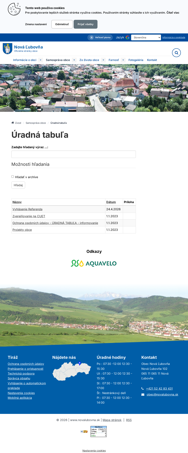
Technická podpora (21, 373)
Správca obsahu (19, 378)
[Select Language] (146, 37)
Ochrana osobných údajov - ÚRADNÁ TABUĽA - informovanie (55, 223)
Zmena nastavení (36, 24)
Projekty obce (22, 230)
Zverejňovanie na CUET (28, 216)
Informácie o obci (24, 60)
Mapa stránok (112, 420)
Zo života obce (89, 60)
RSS (129, 420)
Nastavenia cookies (21, 393)
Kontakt (152, 60)
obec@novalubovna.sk (162, 394)
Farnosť (114, 60)
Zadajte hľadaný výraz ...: (29, 147)
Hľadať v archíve (24, 177)
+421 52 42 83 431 (159, 388)
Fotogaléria (136, 60)
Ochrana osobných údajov (26, 364)
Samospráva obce (58, 60)
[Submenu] (40, 60)
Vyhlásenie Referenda (27, 209)
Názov (17, 202)
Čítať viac (173, 12)
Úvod (16, 122)
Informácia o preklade (173, 37)
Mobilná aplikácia (20, 398)
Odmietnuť (62, 24)
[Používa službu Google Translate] (128, 37)
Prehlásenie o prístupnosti (25, 369)
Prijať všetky (85, 24)
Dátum (111, 202)
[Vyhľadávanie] (176, 52)
